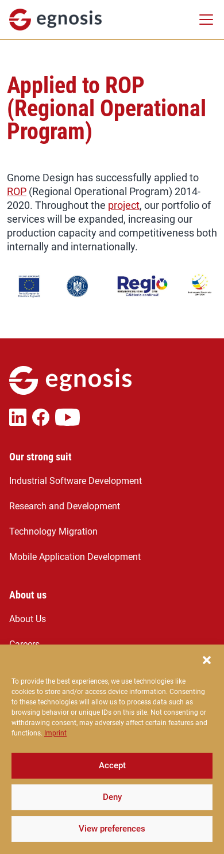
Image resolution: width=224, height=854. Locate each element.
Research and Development (64, 506)
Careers (24, 644)
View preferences (112, 837)
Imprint (55, 741)
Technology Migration (53, 531)
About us (28, 595)
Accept (112, 774)
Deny (112, 805)
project (124, 205)
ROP (16, 191)
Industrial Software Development (75, 480)
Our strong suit (40, 457)
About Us (27, 618)
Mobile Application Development (75, 556)
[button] (207, 667)
